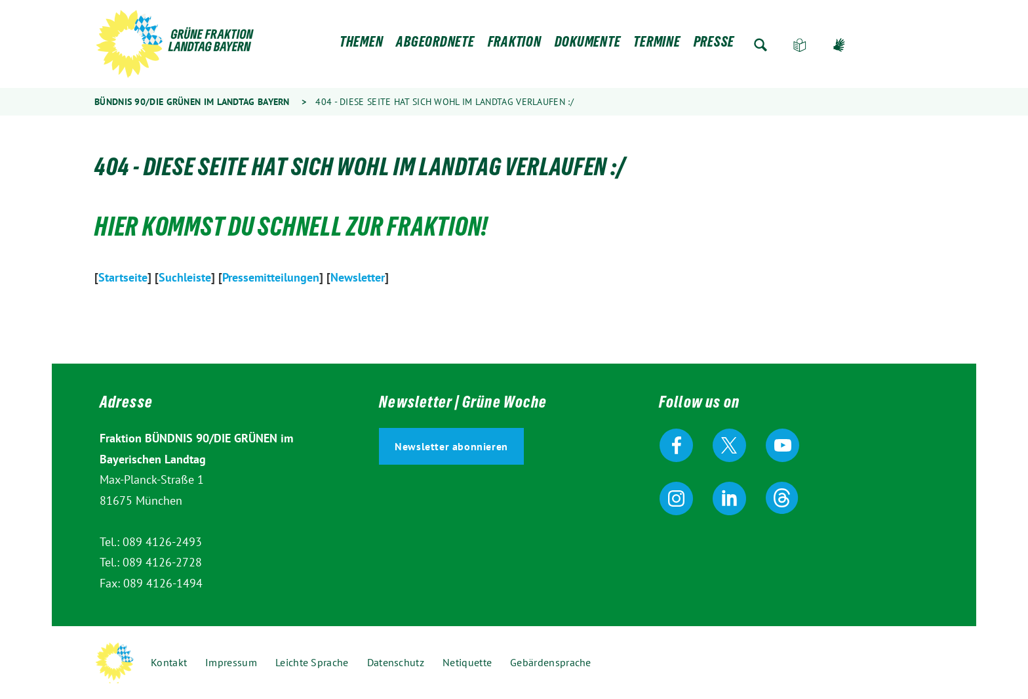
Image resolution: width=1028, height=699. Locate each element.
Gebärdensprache (839, 45)
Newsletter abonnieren (451, 446)
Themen (362, 45)
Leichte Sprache (800, 45)
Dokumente (588, 45)
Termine (656, 45)
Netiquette (467, 662)
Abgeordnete (435, 45)
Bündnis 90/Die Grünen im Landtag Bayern (192, 102)
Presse (714, 45)
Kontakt (169, 662)
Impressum (231, 662)
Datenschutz (395, 662)
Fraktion (515, 45)
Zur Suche (760, 45)
